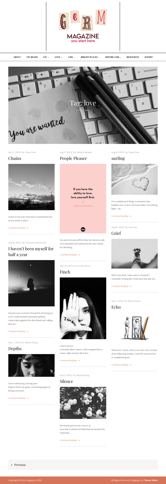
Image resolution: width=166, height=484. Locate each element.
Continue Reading (18, 227)
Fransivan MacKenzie (35, 242)
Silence (66, 381)
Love (59, 57)
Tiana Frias (30, 152)
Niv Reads (32, 57)
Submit (149, 57)
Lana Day (133, 227)
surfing (118, 158)
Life (71, 57)
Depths (15, 348)
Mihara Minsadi (84, 152)
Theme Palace (151, 480)
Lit (46, 57)
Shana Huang (31, 342)
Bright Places (90, 57)
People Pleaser (73, 158)
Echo (116, 307)
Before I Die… (113, 57)
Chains (14, 158)
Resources (133, 57)
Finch (65, 271)
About (17, 57)
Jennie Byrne (84, 265)
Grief (116, 233)
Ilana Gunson (134, 301)
